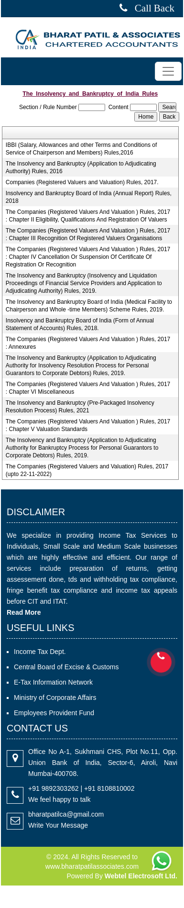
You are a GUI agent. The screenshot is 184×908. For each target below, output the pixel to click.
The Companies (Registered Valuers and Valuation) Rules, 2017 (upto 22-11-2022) (87, 470)
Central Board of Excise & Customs (66, 667)
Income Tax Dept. (40, 651)
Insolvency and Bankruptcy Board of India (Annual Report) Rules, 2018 (89, 197)
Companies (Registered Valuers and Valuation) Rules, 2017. (82, 182)
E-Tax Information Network (53, 682)
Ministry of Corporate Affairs (55, 697)
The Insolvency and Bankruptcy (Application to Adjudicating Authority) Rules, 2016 (81, 167)
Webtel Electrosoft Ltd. (141, 876)
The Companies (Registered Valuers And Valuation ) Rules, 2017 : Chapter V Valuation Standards (88, 425)
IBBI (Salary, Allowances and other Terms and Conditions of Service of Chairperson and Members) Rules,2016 (81, 149)
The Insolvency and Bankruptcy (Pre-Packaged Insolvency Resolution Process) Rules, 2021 (80, 406)
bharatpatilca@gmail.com (66, 814)
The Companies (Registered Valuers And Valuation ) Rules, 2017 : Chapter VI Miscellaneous (88, 388)
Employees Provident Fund (54, 713)
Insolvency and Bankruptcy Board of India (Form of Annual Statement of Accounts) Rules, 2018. (80, 324)
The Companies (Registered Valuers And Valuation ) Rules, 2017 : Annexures (88, 343)
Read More (24, 612)
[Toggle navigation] (168, 71)
